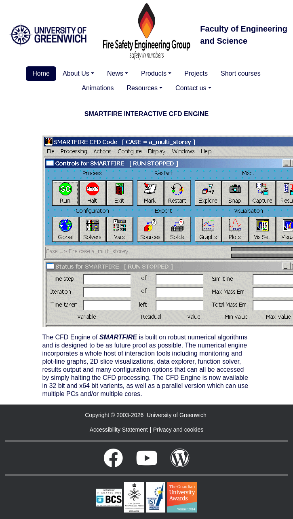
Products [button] (154, 73)
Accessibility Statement (119, 429)
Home (41, 73)
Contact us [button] (190, 88)
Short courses (241, 73)
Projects (196, 73)
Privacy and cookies (178, 429)
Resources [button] (142, 88)
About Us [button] (76, 73)
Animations (98, 88)
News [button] (115, 73)
